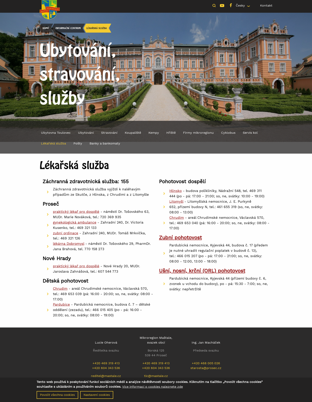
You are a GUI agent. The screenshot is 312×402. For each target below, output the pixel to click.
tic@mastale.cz (156, 376)
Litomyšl (176, 201)
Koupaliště (133, 133)
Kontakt (266, 5)
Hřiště (171, 133)
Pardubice (61, 304)
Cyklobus (228, 133)
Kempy (153, 133)
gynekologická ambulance (74, 222)
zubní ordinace (65, 233)
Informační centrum (68, 28)
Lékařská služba (96, 28)
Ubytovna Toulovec (56, 133)
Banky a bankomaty (105, 143)
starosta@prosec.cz (205, 368)
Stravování (109, 133)
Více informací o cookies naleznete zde (152, 387)
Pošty (77, 143)
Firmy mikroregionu (198, 133)
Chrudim (60, 289)
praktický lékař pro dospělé (76, 212)
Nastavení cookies (97, 395)
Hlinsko (175, 191)
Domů (45, 28)
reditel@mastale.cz (106, 376)
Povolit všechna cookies (57, 395)
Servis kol (250, 133)
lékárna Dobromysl (68, 244)
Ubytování (86, 133)
